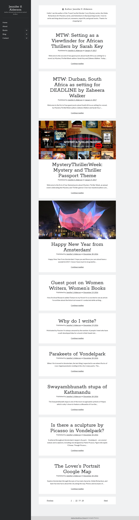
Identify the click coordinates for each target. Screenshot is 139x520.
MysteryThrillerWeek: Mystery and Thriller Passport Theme (77, 140)
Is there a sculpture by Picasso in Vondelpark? (77, 428)
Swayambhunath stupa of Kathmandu (77, 389)
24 (83, 500)
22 (76, 500)
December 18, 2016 (90, 358)
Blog (4, 34)
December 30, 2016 (90, 254)
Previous (50, 500)
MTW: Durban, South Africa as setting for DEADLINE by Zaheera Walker (77, 87)
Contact (6, 38)
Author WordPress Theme (79, 518)
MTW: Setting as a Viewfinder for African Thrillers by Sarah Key (77, 41)
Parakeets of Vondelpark (77, 354)
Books (5, 30)
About (5, 26)
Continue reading (77, 63)
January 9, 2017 (91, 50)
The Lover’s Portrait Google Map (77, 469)
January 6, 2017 (91, 100)
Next (106, 500)
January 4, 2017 (91, 180)
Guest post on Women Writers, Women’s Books (77, 285)
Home (5, 22)
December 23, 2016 (90, 292)
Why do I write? (77, 321)
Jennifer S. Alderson (15, 8)
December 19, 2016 (90, 325)
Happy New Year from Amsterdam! (77, 220)
